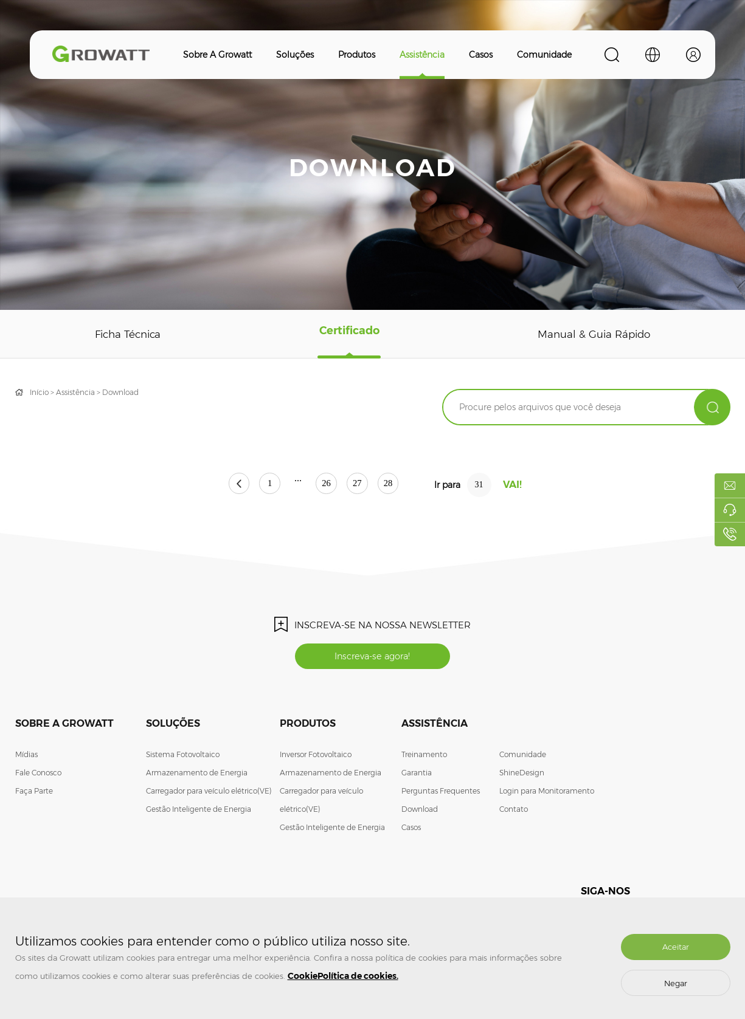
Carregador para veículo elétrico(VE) (209, 793)
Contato (513, 811)
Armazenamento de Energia (197, 775)
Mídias (26, 756)
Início (39, 392)
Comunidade (544, 54)
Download (120, 392)
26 (326, 485)
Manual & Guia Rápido (593, 334)
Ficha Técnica (128, 334)
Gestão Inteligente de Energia (198, 811)
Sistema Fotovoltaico (183, 756)
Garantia (416, 775)
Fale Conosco (38, 775)
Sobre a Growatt (217, 54)
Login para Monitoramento (546, 793)
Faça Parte (34, 793)
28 (413, 485)
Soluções (295, 54)
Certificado (349, 334)
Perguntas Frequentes (440, 793)
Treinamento (424, 756)
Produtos (356, 54)
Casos (481, 54)
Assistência (422, 54)
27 (370, 485)
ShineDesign (521, 775)
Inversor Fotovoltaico (316, 756)
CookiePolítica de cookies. (343, 975)
